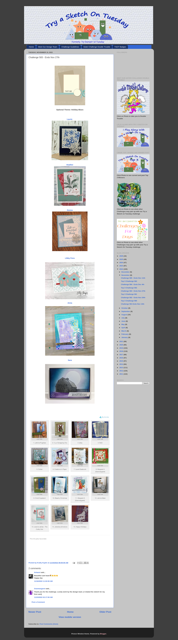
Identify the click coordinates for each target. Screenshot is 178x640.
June (123, 321)
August (124, 315)
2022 (121, 269)
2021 (121, 341)
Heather (69, 165)
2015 (121, 361)
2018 (121, 351)
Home (31, 47)
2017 (121, 355)
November (125, 275)
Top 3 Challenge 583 (129, 281)
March (124, 331)
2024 (121, 262)
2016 (121, 358)
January (124, 337)
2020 (121, 345)
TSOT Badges (120, 47)
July (123, 318)
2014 (121, 364)
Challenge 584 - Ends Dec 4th (132, 284)
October (124, 308)
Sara (70, 360)
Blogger (103, 634)
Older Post (105, 612)
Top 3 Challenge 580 (129, 301)
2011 (121, 374)
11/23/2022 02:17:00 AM (43, 597)
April (123, 328)
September (126, 311)
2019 (121, 348)
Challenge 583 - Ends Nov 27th (133, 291)
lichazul (37, 572)
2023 (121, 266)
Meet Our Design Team (47, 47)
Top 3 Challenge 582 (129, 288)
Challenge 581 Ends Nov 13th (132, 304)
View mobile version (70, 617)
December (125, 272)
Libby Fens (70, 258)
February (125, 334)
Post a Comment (38, 602)
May (123, 324)
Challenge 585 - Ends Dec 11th (133, 278)
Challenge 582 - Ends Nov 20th (133, 297)
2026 (121, 256)
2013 (121, 367)
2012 (121, 371)
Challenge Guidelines (70, 47)
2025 (121, 259)
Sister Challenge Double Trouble (96, 47)
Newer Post (34, 612)
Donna (70, 210)
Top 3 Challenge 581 (129, 294)
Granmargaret (39, 589)
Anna (69, 303)
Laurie (69, 119)
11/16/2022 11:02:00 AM (43, 581)
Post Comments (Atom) (49, 624)
